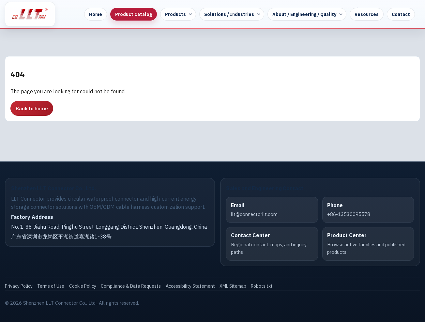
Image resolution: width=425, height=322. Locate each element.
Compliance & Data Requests (131, 286)
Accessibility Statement (190, 286)
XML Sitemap (233, 286)
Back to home (32, 108)
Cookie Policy (82, 286)
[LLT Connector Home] (30, 14)
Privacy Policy (19, 286)
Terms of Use (50, 286)
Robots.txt (262, 286)
